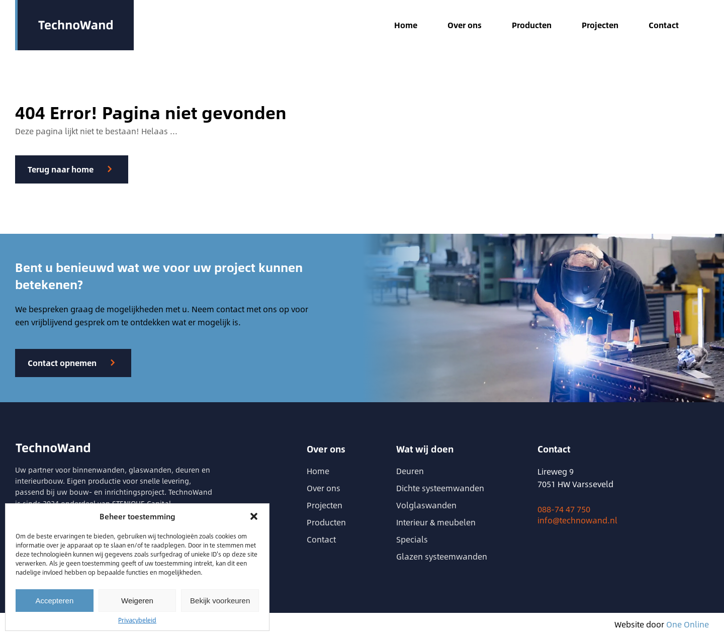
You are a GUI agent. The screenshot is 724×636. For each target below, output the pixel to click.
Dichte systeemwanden (440, 488)
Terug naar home (61, 169)
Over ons (464, 25)
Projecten (600, 25)
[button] (254, 516)
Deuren (410, 471)
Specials (412, 539)
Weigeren (137, 600)
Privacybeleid (137, 620)
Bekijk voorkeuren (220, 600)
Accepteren (54, 600)
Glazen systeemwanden (441, 556)
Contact (664, 25)
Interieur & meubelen (436, 522)
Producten (532, 25)
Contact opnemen (62, 363)
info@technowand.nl (577, 520)
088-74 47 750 (563, 509)
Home (405, 25)
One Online (687, 624)
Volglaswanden (426, 505)
